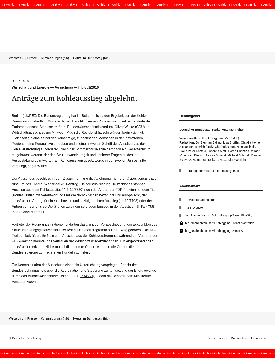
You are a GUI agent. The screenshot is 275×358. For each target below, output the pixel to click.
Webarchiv (16, 58)
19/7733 (144, 206)
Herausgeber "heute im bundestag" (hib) (212, 171)
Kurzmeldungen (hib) (55, 58)
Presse (32, 58)
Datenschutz (239, 338)
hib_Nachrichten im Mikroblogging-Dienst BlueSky (218, 215)
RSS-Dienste (194, 207)
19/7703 (128, 201)
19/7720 (73, 189)
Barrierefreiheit (218, 338)
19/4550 (84, 276)
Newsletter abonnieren (200, 200)
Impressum (258, 338)
